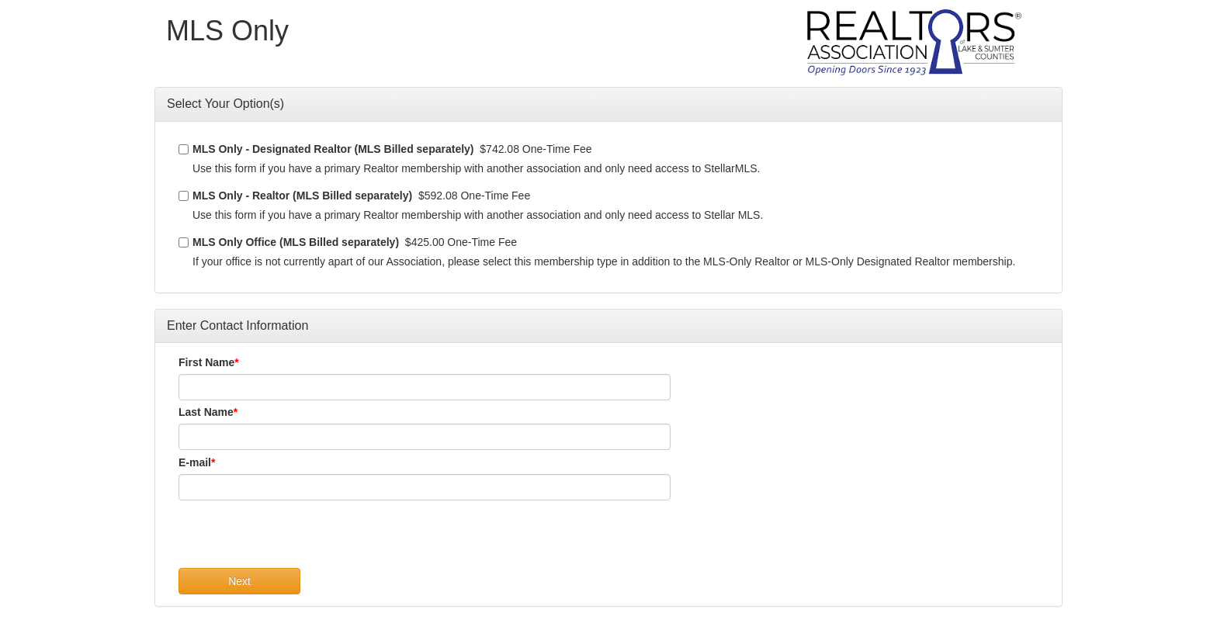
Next (239, 581)
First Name (206, 362)
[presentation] (296, 537)
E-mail (195, 462)
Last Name (206, 412)
